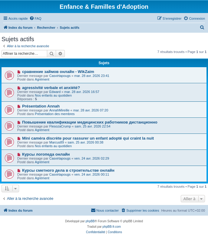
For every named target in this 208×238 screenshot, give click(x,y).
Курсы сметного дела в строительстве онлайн (68, 170)
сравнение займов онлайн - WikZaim (58, 71)
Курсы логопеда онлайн (46, 154)
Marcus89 (56, 142)
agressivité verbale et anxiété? (51, 87)
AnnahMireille (59, 110)
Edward (55, 92)
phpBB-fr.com (112, 226)
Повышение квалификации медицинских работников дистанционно (89, 122)
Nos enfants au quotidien (53, 95)
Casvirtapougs (60, 76)
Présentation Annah (41, 106)
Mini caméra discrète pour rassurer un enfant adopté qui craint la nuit (88, 138)
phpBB (90, 221)
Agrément (42, 79)
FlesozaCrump (60, 126)
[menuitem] (35, 18)
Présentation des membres (54, 114)
